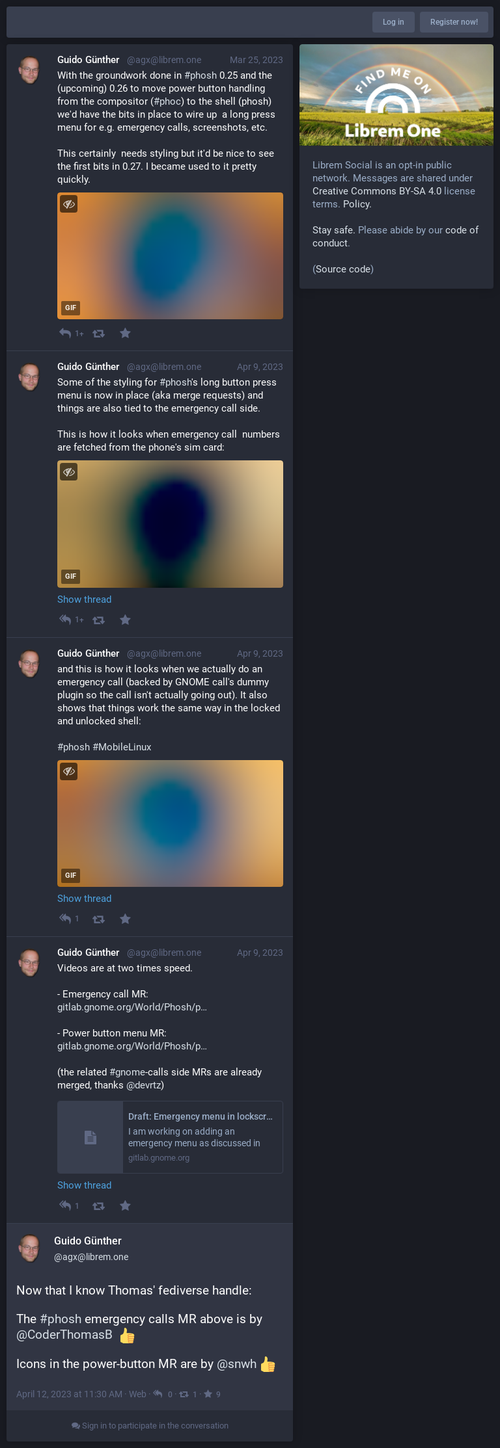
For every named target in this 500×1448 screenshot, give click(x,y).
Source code (343, 269)
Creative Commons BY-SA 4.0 (376, 191)
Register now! (454, 22)
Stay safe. (333, 230)
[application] (170, 255)
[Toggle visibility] (68, 204)
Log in (393, 22)
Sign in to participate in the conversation (150, 1425)
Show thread (84, 599)
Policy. (357, 204)
